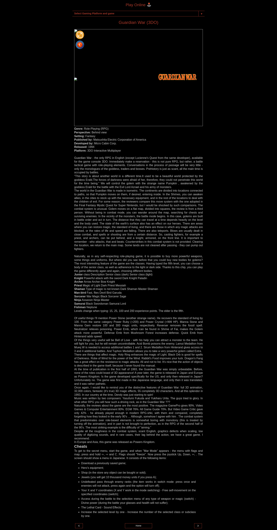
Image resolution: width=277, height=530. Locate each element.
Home (138, 526)
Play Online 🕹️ (138, 5)
